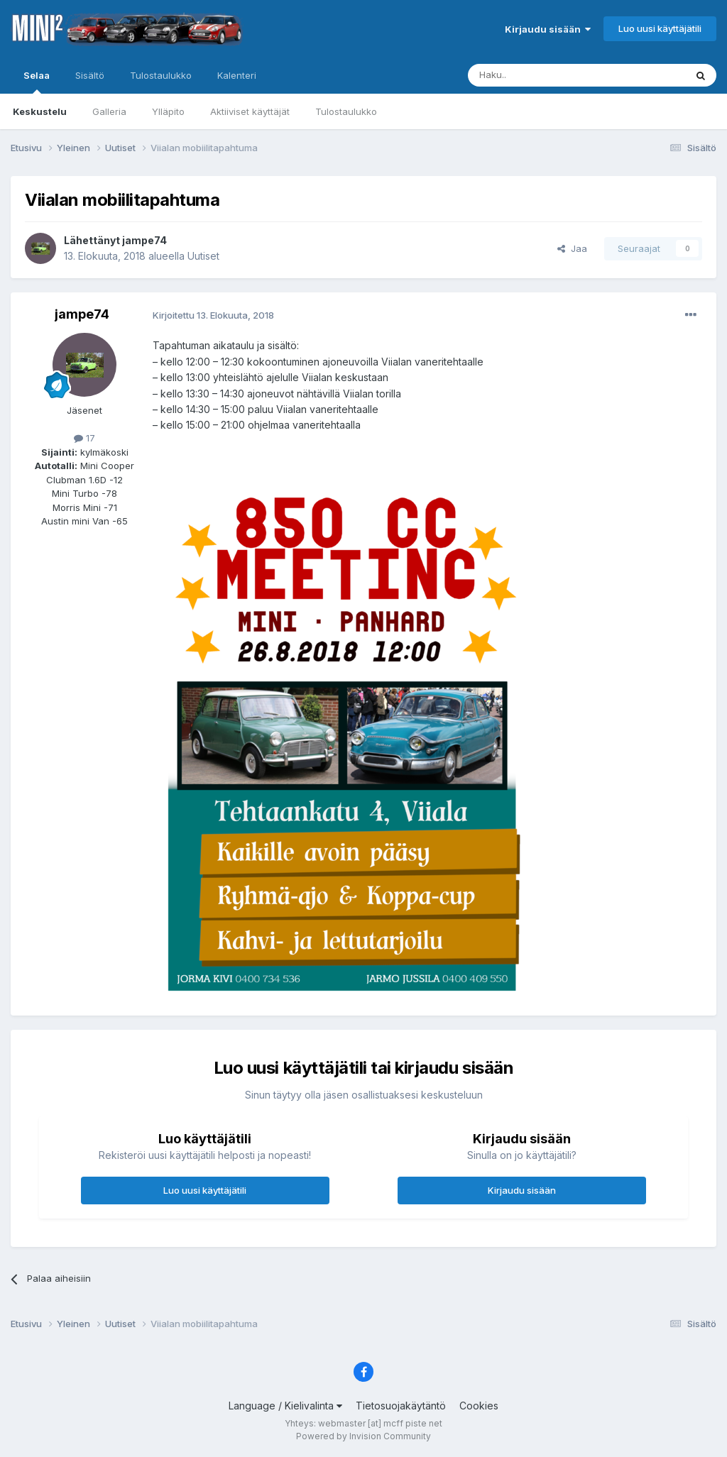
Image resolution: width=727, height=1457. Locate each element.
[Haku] (540, 75)
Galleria (109, 111)
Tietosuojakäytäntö (401, 1406)
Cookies (478, 1406)
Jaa (572, 248)
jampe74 (144, 240)
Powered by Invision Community (363, 1436)
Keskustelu (40, 111)
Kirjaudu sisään (548, 29)
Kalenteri (236, 75)
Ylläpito (168, 111)
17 (84, 438)
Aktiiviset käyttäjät (250, 111)
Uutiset (203, 256)
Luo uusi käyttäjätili (659, 28)
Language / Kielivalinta (285, 1406)
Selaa (36, 82)
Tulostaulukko (346, 111)
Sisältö (89, 75)
